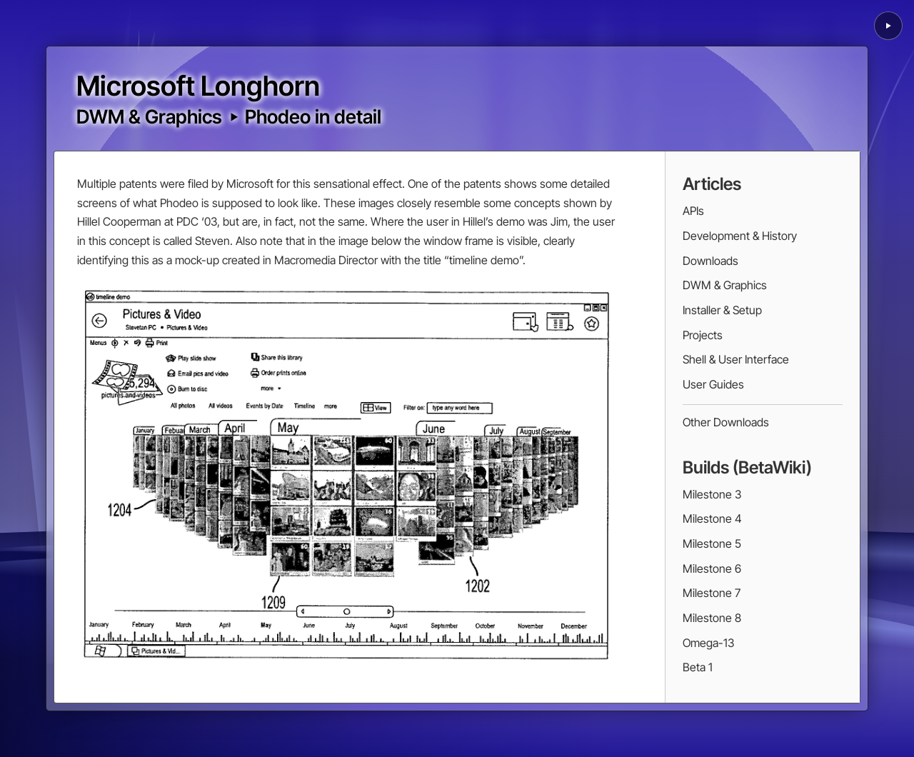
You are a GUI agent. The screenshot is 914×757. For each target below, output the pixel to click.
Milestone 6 (712, 568)
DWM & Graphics (149, 116)
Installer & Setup (722, 310)
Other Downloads (726, 422)
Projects (703, 335)
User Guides (713, 384)
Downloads (710, 261)
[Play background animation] (888, 25)
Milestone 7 (711, 593)
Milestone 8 (712, 618)
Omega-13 (708, 643)
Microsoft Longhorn (198, 85)
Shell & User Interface (736, 359)
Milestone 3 (712, 494)
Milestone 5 (712, 543)
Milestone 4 (712, 518)
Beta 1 (698, 667)
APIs (693, 211)
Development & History (740, 236)
